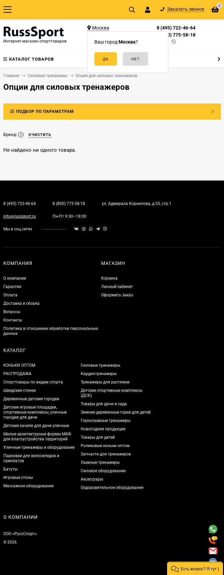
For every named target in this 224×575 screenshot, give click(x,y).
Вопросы (11, 311)
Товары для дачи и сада (104, 404)
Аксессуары (92, 479)
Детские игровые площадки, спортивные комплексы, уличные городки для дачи (35, 412)
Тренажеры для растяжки (105, 382)
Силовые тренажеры (100, 365)
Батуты (10, 469)
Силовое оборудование (103, 471)
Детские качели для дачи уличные (36, 425)
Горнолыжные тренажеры (105, 420)
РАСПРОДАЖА (17, 373)
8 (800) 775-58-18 (176, 35)
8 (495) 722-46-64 (176, 27)
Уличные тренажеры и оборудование (39, 447)
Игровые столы (18, 477)
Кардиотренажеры (99, 373)
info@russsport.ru (19, 216)
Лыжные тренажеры (100, 462)
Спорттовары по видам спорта (33, 382)
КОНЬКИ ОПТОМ (19, 365)
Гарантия (12, 286)
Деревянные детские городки (31, 399)
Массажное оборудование (28, 486)
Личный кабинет (117, 286)
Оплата (10, 295)
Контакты (12, 320)
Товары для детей (98, 437)
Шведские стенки (19, 390)
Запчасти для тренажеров (106, 454)
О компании (14, 278)
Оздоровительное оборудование (112, 487)
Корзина (109, 278)
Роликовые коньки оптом (105, 445)
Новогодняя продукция (103, 429)
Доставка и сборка (21, 303)
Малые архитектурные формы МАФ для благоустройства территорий (37, 436)
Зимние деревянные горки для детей (116, 412)
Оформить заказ (117, 295)
